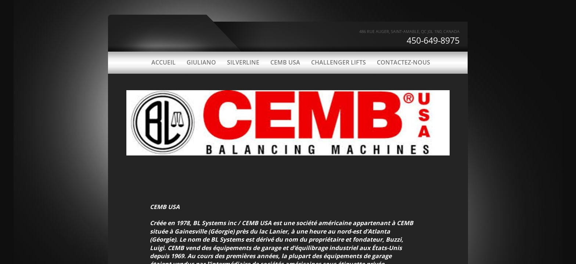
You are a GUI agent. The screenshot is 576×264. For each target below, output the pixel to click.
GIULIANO (201, 62)
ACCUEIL (163, 62)
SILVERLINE (243, 62)
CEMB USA (285, 62)
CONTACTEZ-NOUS (403, 62)
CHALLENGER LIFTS (338, 62)
